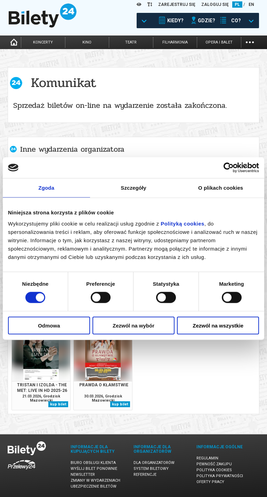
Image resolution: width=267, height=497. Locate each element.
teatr (131, 42)
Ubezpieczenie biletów (93, 486)
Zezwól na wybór (133, 325)
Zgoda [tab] (47, 188)
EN (251, 4)
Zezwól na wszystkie (218, 325)
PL (237, 4)
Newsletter (83, 474)
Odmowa (49, 325)
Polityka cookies (214, 470)
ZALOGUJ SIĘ (215, 4)
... (249, 41)
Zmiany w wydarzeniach (95, 480)
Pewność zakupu (214, 464)
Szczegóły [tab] (133, 188)
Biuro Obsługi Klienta (93, 462)
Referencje (145, 474)
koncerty (43, 42)
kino (86, 42)
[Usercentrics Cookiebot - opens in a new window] (228, 168)
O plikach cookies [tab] (220, 188)
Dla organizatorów (154, 462)
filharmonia (175, 42)
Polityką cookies (182, 223)
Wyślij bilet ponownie (94, 468)
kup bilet (58, 404)
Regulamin (207, 458)
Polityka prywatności (219, 476)
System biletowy (151, 468)
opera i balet (219, 42)
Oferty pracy (210, 482)
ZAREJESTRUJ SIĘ (176, 4)
